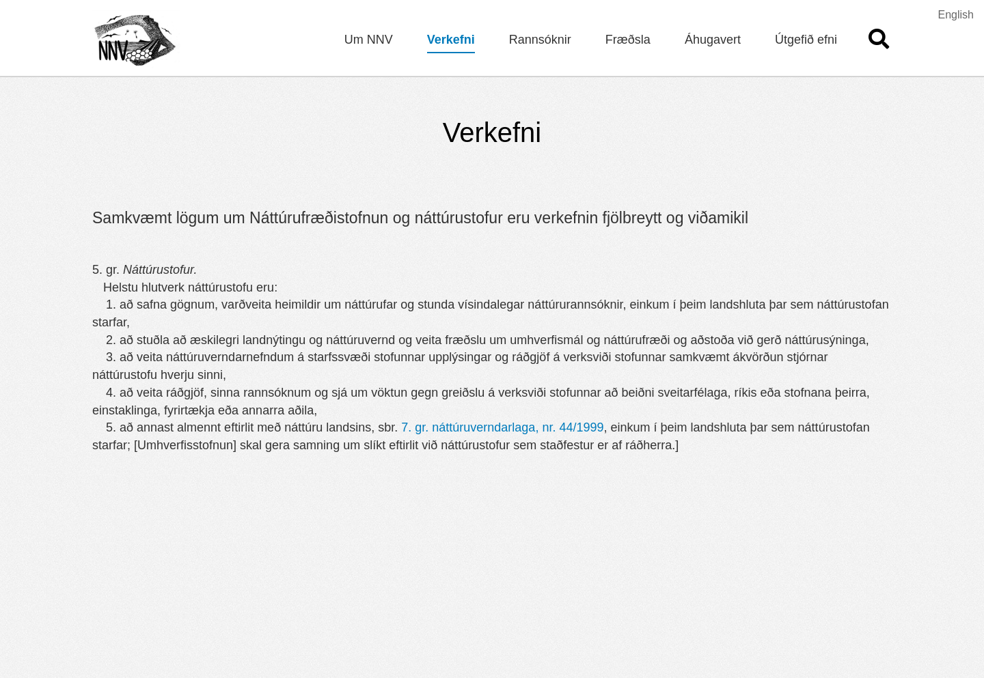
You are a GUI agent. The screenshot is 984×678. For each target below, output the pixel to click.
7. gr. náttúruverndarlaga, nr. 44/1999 (502, 427)
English (956, 14)
